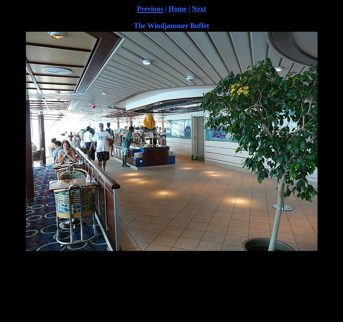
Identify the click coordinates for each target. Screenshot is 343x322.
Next (199, 9)
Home (177, 9)
